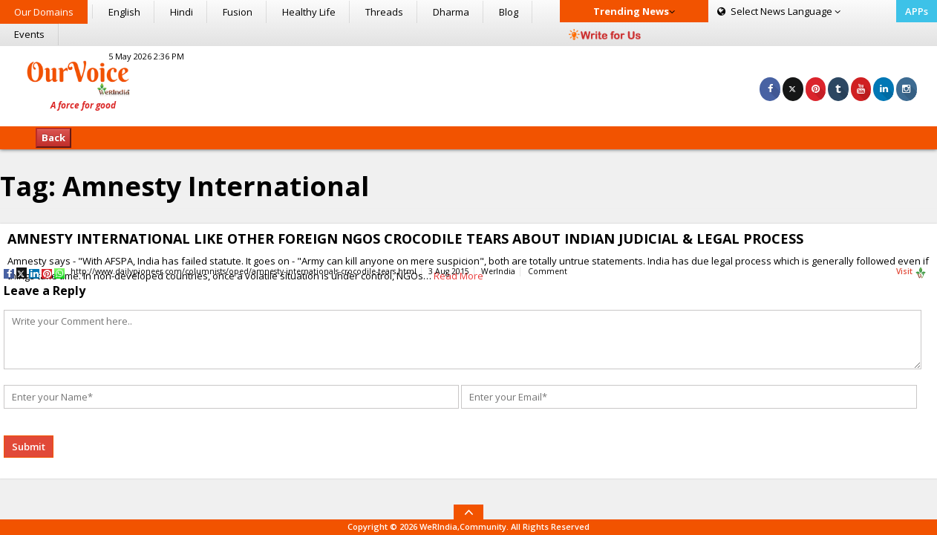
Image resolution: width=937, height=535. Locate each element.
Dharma (451, 12)
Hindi (181, 12)
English (124, 12)
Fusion (237, 12)
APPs (916, 11)
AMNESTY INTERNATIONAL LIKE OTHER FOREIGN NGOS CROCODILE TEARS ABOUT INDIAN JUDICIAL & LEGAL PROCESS (405, 238)
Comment (547, 271)
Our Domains (44, 12)
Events (29, 34)
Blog (508, 12)
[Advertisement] (468, 84)
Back (53, 137)
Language (778, 11)
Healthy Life (309, 12)
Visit (911, 272)
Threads (384, 12)
